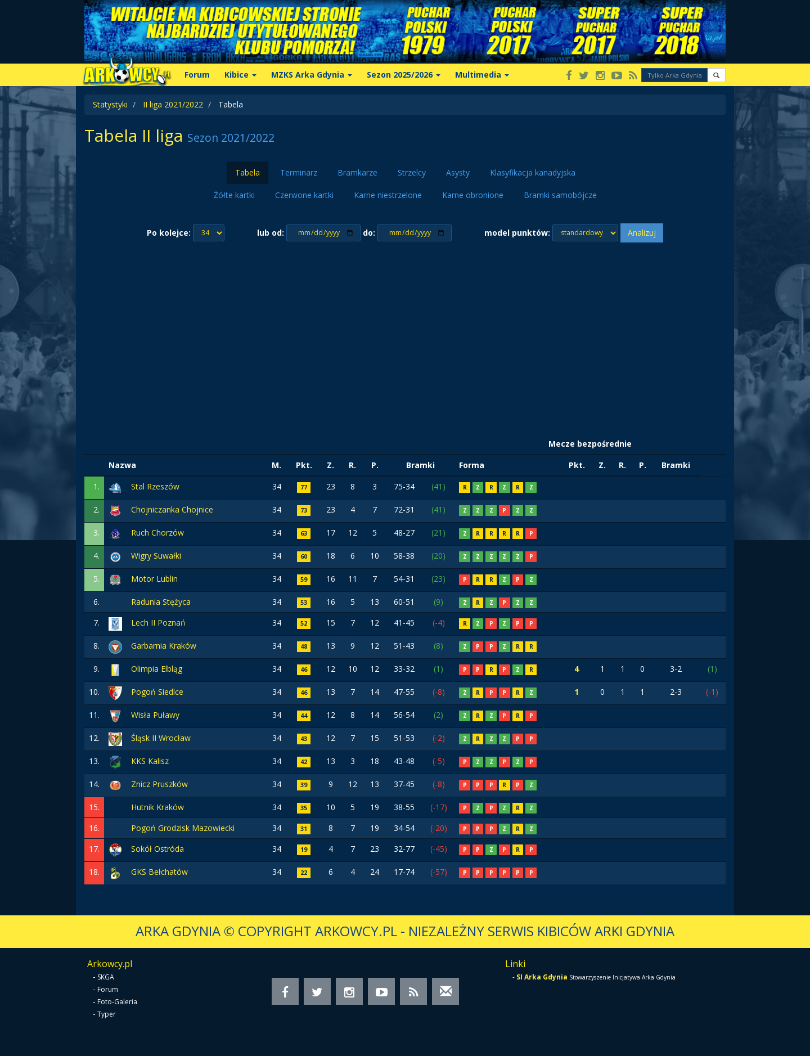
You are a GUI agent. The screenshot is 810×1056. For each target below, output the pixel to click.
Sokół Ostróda (157, 848)
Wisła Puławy (155, 714)
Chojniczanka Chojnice (172, 509)
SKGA (105, 977)
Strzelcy (412, 172)
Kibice (240, 74)
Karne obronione (472, 195)
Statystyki (110, 104)
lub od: (270, 232)
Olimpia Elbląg (156, 668)
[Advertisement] (405, 338)
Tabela (247, 172)
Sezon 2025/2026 (403, 74)
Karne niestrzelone (388, 195)
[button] (716, 75)
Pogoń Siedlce (157, 691)
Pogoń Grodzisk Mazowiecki (183, 828)
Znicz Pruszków (159, 784)
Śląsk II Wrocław (161, 738)
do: (369, 232)
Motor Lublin (154, 578)
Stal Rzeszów (155, 486)
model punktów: (517, 232)
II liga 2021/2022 (173, 104)
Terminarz (298, 172)
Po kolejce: (169, 232)
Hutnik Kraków (157, 807)
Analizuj (642, 232)
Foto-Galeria (117, 1001)
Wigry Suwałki (156, 555)
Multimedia (482, 74)
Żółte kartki (234, 195)
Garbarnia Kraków (163, 645)
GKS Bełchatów (159, 871)
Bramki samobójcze (560, 195)
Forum (197, 74)
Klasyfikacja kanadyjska (532, 172)
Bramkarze (357, 172)
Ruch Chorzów (157, 532)
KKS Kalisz (150, 761)
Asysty (458, 172)
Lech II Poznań (158, 622)
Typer (106, 1014)
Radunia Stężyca (161, 601)
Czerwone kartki (304, 195)
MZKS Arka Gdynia (311, 74)
